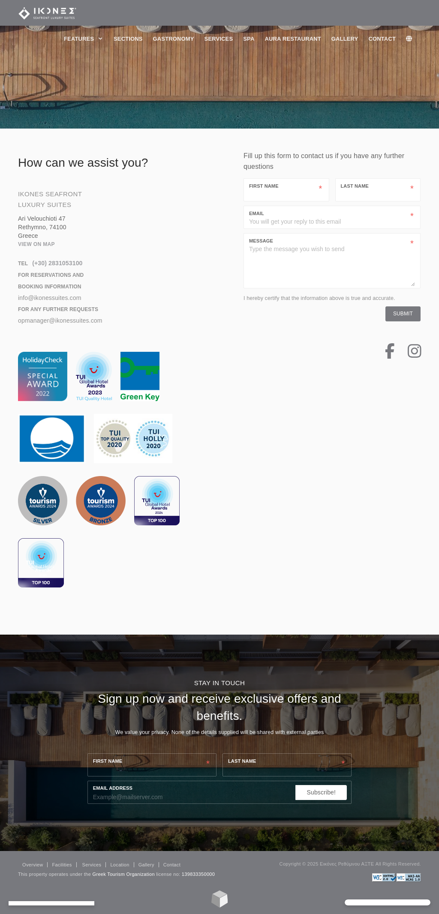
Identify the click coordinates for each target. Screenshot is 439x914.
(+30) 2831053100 (57, 263)
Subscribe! (321, 792)
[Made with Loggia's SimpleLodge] (219, 905)
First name (108, 761)
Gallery (344, 39)
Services (218, 39)
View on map (36, 244)
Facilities (62, 864)
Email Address (112, 788)
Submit (403, 314)
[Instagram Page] (408, 355)
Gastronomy (173, 39)
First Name (264, 186)
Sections (128, 39)
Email (256, 213)
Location (119, 864)
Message (261, 240)
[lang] (413, 39)
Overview (32, 864)
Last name (242, 761)
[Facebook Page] (383, 355)
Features (83, 39)
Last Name (355, 186)
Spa (248, 39)
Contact (382, 39)
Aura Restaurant (293, 39)
